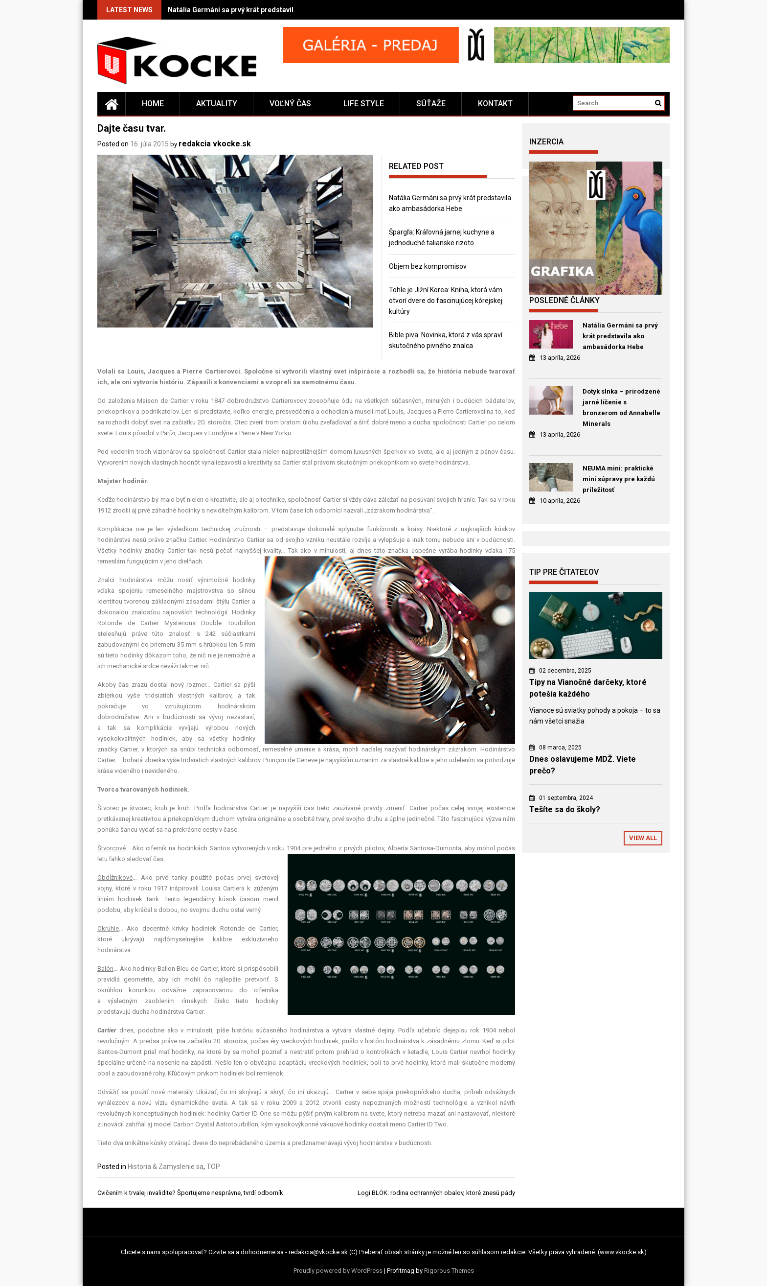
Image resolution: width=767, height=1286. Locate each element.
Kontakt (495, 103)
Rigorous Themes (449, 1270)
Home (153, 103)
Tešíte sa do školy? (564, 809)
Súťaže (431, 103)
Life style (363, 103)
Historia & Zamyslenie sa (165, 1166)
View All (643, 838)
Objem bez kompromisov (428, 266)
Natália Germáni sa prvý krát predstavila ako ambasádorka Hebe (272, 10)
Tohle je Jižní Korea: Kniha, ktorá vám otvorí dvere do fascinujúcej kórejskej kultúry (445, 300)
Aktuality (216, 103)
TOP (213, 1166)
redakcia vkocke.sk (215, 143)
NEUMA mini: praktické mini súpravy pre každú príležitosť (619, 479)
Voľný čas (290, 103)
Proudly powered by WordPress (338, 1270)
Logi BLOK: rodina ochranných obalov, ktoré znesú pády (436, 1192)
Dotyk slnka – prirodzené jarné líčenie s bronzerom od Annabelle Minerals (621, 407)
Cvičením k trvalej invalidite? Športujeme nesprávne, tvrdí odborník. (191, 1192)
